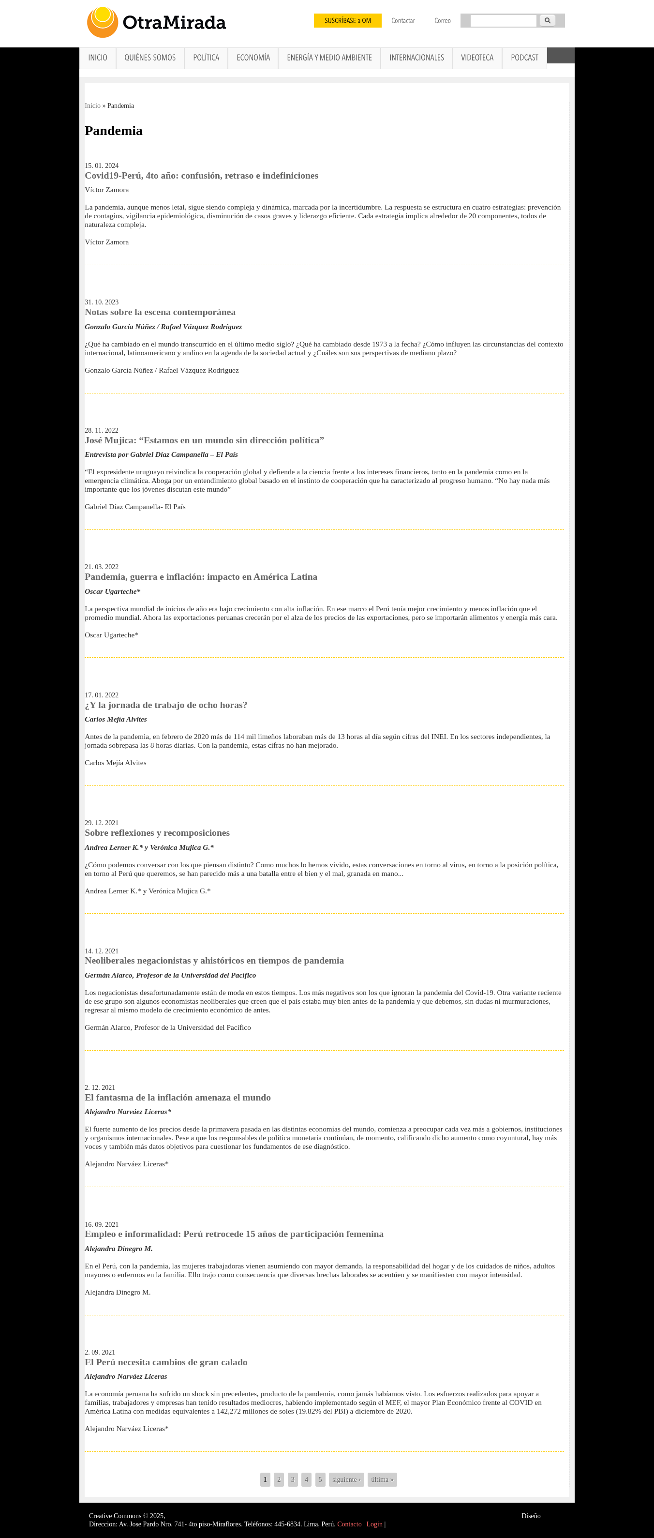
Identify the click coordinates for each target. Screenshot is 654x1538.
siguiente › (346, 1479)
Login (375, 1524)
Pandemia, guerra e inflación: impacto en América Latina (201, 577)
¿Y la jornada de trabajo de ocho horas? (166, 705)
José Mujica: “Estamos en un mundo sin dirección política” (204, 440)
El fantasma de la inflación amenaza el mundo (178, 1097)
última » (382, 1479)
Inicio (93, 105)
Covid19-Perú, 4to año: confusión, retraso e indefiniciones (201, 175)
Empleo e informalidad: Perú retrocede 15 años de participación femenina (234, 1234)
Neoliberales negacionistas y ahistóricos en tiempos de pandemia (214, 960)
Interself (553, 1516)
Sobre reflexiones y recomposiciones (157, 833)
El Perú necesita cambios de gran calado (166, 1362)
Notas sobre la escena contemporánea (160, 312)
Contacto (349, 1524)
